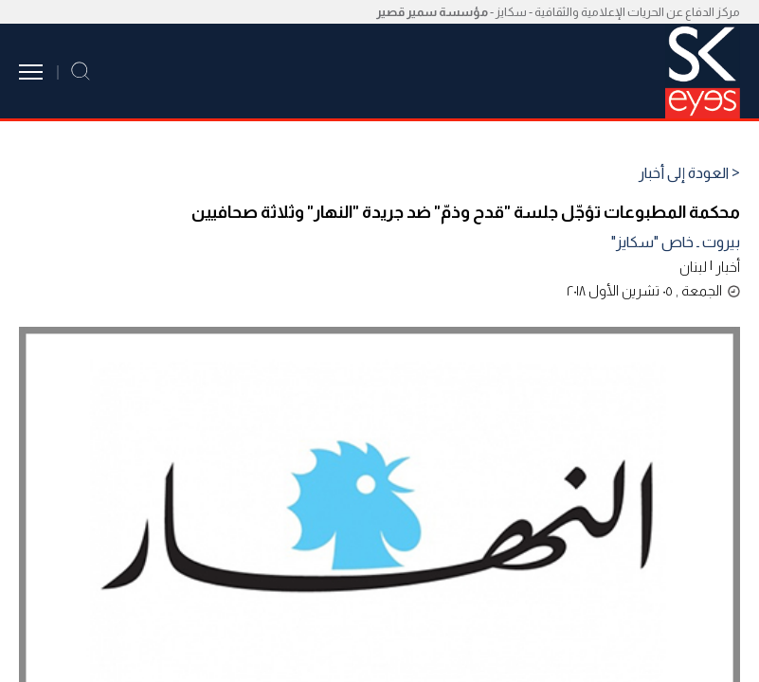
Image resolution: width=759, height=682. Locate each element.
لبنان (693, 267)
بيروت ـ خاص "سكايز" (675, 242)
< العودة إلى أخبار (689, 173)
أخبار (727, 267)
